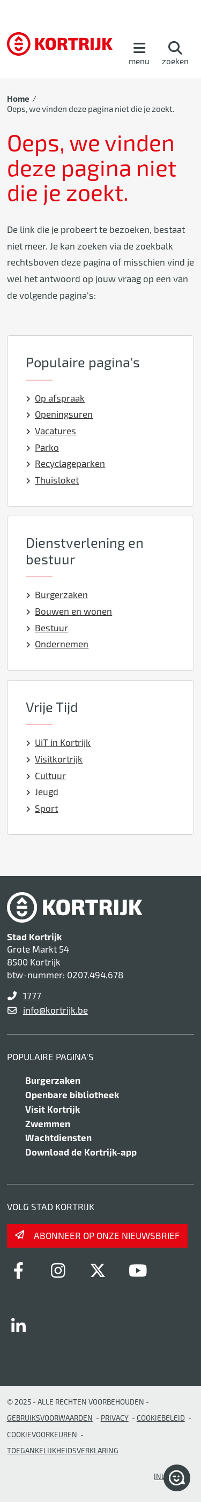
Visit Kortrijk (52, 1109)
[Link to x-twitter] (98, 1270)
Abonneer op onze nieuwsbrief (107, 1235)
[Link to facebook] (19, 1270)
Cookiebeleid (161, 1417)
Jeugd (42, 791)
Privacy (115, 1417)
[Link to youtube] (138, 1270)
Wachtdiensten (58, 1137)
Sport (42, 808)
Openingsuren (59, 414)
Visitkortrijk (54, 758)
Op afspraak (55, 398)
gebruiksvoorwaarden (50, 1417)
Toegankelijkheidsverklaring (62, 1450)
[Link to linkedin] (19, 1326)
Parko (42, 447)
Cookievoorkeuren (42, 1434)
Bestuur (47, 627)
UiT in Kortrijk (58, 742)
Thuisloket (52, 479)
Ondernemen (57, 643)
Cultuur (46, 775)
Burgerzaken (57, 594)
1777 (32, 995)
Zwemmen (47, 1123)
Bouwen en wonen (69, 611)
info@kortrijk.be (55, 1010)
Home (18, 98)
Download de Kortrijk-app (81, 1151)
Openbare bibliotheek (72, 1094)
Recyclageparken (66, 463)
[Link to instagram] (58, 1270)
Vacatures (51, 430)
